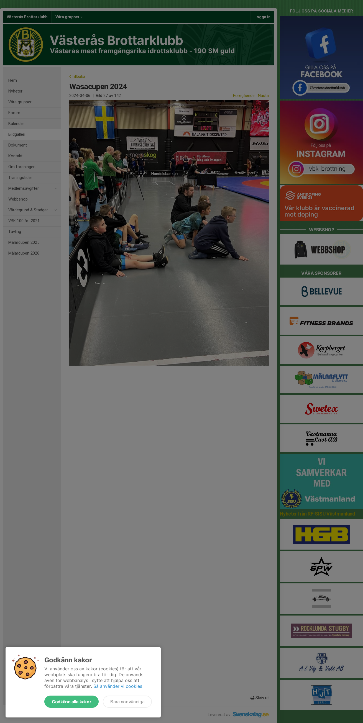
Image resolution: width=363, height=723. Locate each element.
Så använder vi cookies (117, 686)
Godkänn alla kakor (71, 701)
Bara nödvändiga (127, 701)
